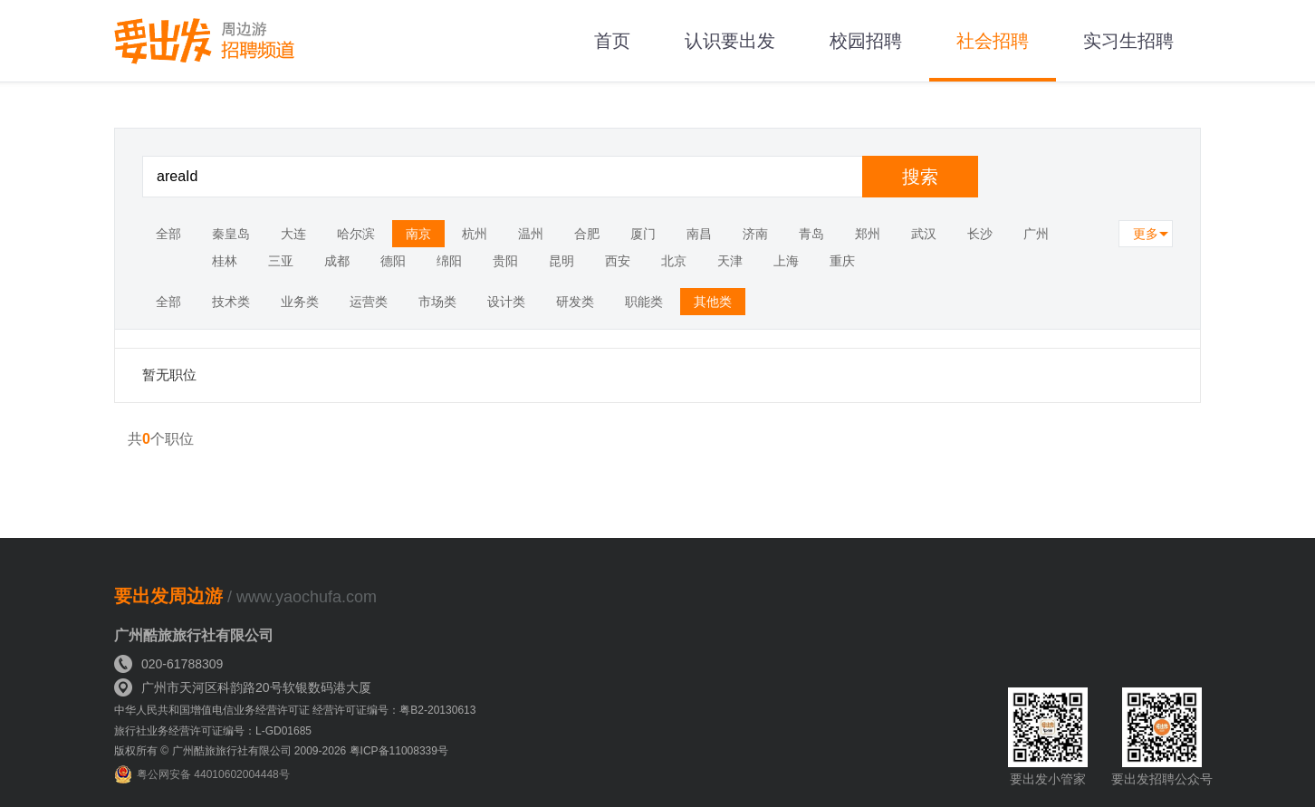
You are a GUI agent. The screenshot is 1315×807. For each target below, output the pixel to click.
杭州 (474, 233)
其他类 (713, 301)
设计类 (506, 301)
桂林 (224, 261)
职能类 (644, 301)
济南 (755, 233)
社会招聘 (992, 41)
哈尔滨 (356, 233)
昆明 (561, 261)
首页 (612, 41)
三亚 (280, 261)
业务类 (300, 301)
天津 (730, 261)
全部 (168, 233)
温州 (530, 233)
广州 (1036, 233)
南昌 (699, 233)
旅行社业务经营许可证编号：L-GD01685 (213, 731)
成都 (337, 261)
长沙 (980, 233)
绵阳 (449, 261)
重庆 (842, 261)
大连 (293, 233)
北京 (673, 261)
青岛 (811, 233)
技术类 (231, 301)
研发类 (575, 301)
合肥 (587, 233)
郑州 (867, 233)
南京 (418, 233)
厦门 (643, 233)
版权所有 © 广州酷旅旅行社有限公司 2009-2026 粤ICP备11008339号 (281, 751)
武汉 (923, 233)
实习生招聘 (1128, 41)
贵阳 (505, 261)
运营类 (369, 301)
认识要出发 (730, 41)
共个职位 (161, 439)
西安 (617, 261)
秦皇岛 (231, 233)
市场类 (437, 301)
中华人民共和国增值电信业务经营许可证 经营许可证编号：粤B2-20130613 (294, 710)
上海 (786, 261)
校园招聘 (866, 41)
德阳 (393, 261)
